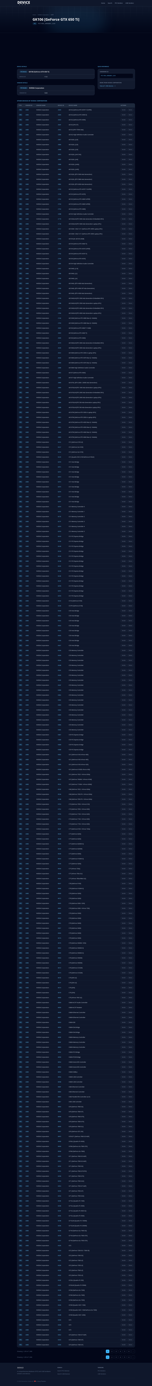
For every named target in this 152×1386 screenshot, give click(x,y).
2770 (59, 219)
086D (59, 893)
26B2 (59, 174)
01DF (59, 1255)
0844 (59, 859)
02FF (59, 502)
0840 (59, 849)
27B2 (59, 283)
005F (59, 1042)
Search (110, 3)
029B (59, 1221)
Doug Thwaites (42, 1381)
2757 (59, 234)
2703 (59, 204)
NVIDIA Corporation (43, 15)
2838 (59, 348)
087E (59, 978)
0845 (59, 844)
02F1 (59, 467)
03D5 (59, 764)
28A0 (59, 432)
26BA (59, 144)
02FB (59, 586)
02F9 (59, 526)
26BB (59, 149)
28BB (59, 407)
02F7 (59, 497)
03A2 (59, 621)
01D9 (59, 1300)
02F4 (59, 482)
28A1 (59, 422)
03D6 (59, 774)
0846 (59, 864)
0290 (59, 1176)
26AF (59, 125)
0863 (59, 958)
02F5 (59, 487)
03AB (59, 665)
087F (59, 983)
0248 (59, 546)
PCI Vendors (119, 3)
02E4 (59, 1186)
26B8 (59, 164)
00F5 (59, 1136)
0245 (59, 457)
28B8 (59, 397)
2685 (59, 115)
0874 (59, 988)
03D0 (59, 769)
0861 (59, 923)
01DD (59, 1270)
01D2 (59, 1275)
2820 (59, 358)
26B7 (59, 140)
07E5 (59, 814)
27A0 (59, 318)
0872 (59, 968)
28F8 (59, 392)
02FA (59, 507)
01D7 (59, 1310)
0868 (59, 997)
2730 (59, 224)
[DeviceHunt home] (23, 3)
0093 (59, 1107)
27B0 (59, 288)
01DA (59, 1305)
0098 (59, 1151)
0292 (59, 1166)
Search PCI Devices (63, 1371)
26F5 (59, 154)
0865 (59, 903)
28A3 (59, 412)
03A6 (59, 640)
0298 (59, 1231)
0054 (59, 1062)
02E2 (59, 1335)
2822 (59, 353)
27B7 (59, 268)
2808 (59, 338)
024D (59, 571)
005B (59, 1082)
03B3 (59, 705)
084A (59, 869)
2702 (59, 199)
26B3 (59, 179)
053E (59, 789)
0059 (59, 1002)
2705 (59, 189)
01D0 (59, 1265)
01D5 (59, 1245)
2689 (59, 110)
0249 (59, 551)
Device (130, 110)
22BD (59, 368)
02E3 (59, 1161)
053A (59, 794)
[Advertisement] (76, 47)
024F (59, 581)
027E (59, 516)
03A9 (59, 655)
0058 (59, 1007)
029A (59, 1226)
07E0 (59, 824)
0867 (59, 928)
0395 (59, 1345)
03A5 (59, 635)
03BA (59, 725)
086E (59, 888)
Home (103, 3)
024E (59, 576)
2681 (59, 130)
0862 (59, 948)
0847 (59, 883)
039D (59, 1325)
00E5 (59, 1097)
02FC (59, 591)
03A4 (59, 630)
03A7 (59, 645)
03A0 (59, 611)
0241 (59, 442)
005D (59, 1057)
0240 (59, 606)
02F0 (59, 462)
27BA (59, 313)
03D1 (59, 759)
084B (59, 839)
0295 (59, 1191)
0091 (59, 1121)
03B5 (59, 715)
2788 (59, 244)
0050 (59, 1027)
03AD (59, 675)
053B (59, 799)
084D (59, 874)
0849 (59, 834)
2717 (59, 229)
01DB (59, 1315)
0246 (59, 541)
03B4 (59, 710)
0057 (59, 1017)
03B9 (59, 745)
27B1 (59, 293)
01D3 (59, 1250)
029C (59, 1216)
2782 (59, 254)
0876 (59, 943)
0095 (59, 1126)
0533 (59, 779)
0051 (59, 1032)
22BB (59, 214)
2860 (59, 363)
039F (59, 1330)
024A (59, 556)
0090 (59, 1117)
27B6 (59, 273)
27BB (59, 303)
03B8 (59, 740)
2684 (59, 120)
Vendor (124, 110)
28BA (59, 402)
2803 (59, 333)
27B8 (59, 278)
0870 (59, 963)
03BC (59, 730)
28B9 (59, 387)
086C (59, 908)
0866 (59, 953)
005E (59, 1037)
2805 (59, 328)
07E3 (59, 804)
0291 (59, 1171)
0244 (59, 452)
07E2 (59, 809)
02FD (59, 596)
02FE (59, 511)
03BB (59, 750)
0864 (59, 918)
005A (59, 1077)
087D (59, 993)
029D (59, 1206)
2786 (59, 259)
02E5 (59, 1156)
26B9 (59, 169)
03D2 (59, 754)
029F (59, 1211)
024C (59, 566)
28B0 (59, 383)
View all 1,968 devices (108, 86)
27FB (59, 298)
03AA (59, 660)
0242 (59, 601)
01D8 (59, 1295)
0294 (59, 1196)
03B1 (59, 695)
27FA (59, 308)
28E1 (59, 427)
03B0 (59, 690)
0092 (59, 1112)
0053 (59, 1022)
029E (59, 1201)
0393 (59, 1340)
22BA (59, 135)
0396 (59, 1320)
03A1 (59, 616)
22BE (59, 378)
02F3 (59, 477)
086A (59, 933)
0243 (59, 536)
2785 (59, 239)
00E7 (59, 1102)
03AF (59, 685)
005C (59, 1052)
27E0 (59, 323)
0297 (59, 1240)
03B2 (59, 700)
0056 (59, 1012)
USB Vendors (129, 3)
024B (59, 561)
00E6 (59, 1092)
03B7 (59, 735)
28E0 (59, 437)
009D (59, 1141)
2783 (59, 249)
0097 (59, 1131)
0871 (59, 898)
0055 (59, 1067)
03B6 (59, 720)
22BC (59, 264)
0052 (59, 1072)
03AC (59, 670)
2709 (59, 194)
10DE (27, 110)
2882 (59, 373)
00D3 (59, 1047)
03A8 (59, 650)
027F (59, 521)
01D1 (59, 1260)
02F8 (59, 531)
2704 (59, 209)
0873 (59, 973)
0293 (59, 1181)
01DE (59, 1280)
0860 (59, 913)
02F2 (59, 472)
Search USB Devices (63, 1374)
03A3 (59, 626)
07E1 (59, 819)
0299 (59, 1236)
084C (59, 878)
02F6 (59, 492)
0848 (59, 854)
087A (59, 938)
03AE (59, 680)
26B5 (59, 159)
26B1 (59, 184)
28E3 (59, 417)
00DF (59, 1087)
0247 (59, 447)
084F (59, 829)
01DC (59, 1285)
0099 (59, 1146)
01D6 (59, 1290)
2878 (59, 343)
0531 (59, 784)
